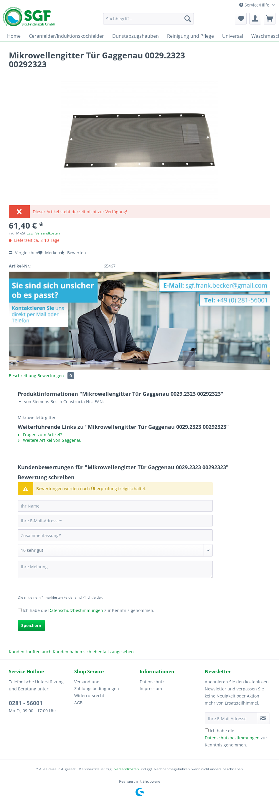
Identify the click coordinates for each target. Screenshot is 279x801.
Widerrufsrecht (89, 695)
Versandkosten (126, 769)
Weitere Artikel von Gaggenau (50, 440)
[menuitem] (148, 21)
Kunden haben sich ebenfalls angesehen (93, 651)
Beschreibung (22, 375)
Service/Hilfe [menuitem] (254, 5)
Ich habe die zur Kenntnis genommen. (88, 610)
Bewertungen (55, 375)
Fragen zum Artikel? (40, 434)
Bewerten (73, 252)
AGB (78, 702)
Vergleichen (23, 252)
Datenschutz (152, 682)
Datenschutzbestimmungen (75, 610)
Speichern (31, 625)
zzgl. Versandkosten (43, 233)
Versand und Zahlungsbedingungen (96, 685)
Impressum (151, 688)
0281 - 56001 (26, 703)
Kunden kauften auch (30, 651)
